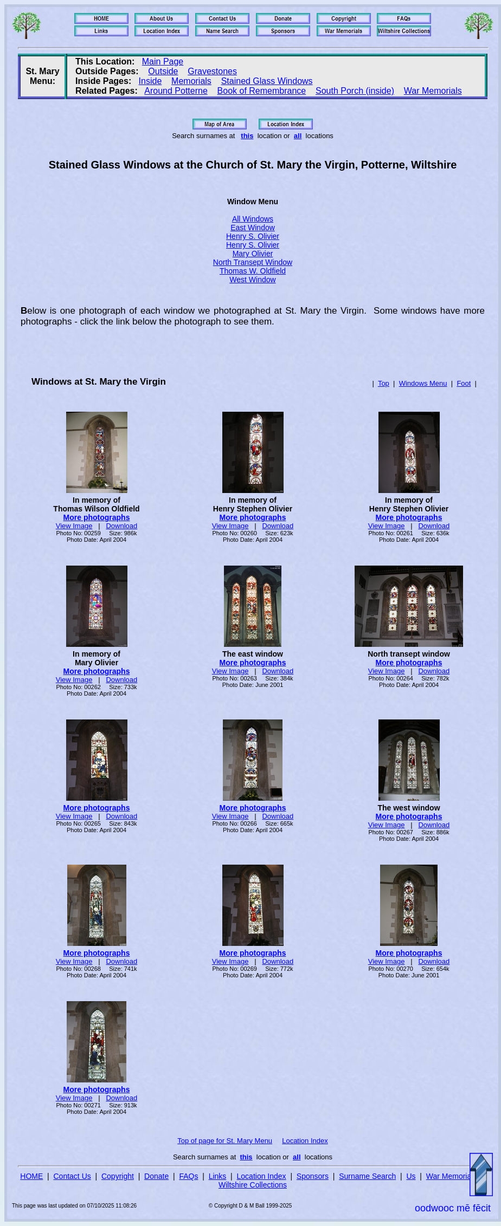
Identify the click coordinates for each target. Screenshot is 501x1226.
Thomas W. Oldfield (253, 271)
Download (121, 526)
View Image (74, 526)
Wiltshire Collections (253, 1184)
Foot (464, 383)
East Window (252, 227)
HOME (31, 1176)
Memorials (191, 81)
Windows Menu (423, 383)
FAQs (188, 1176)
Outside (163, 71)
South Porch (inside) (355, 90)
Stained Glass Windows (267, 81)
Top (383, 383)
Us (410, 1176)
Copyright (117, 1176)
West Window (252, 279)
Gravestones (212, 71)
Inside (150, 81)
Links (218, 1176)
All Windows (252, 219)
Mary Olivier (253, 253)
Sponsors (313, 1176)
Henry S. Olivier (252, 236)
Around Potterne (176, 90)
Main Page (163, 61)
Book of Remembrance (261, 90)
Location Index (305, 1141)
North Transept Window (252, 262)
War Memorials (433, 90)
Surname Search (367, 1176)
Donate (156, 1176)
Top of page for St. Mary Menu (224, 1141)
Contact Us (72, 1176)
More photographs (96, 517)
